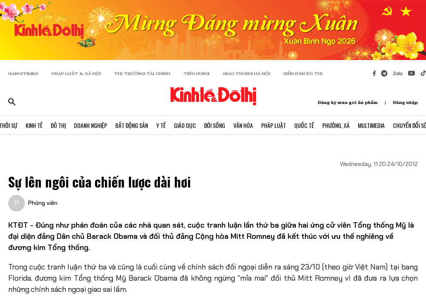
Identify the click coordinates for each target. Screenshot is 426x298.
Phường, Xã (336, 125)
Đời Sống (214, 125)
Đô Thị (58, 125)
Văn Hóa (243, 125)
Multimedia (371, 125)
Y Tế (161, 125)
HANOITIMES (23, 73)
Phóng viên (42, 203)
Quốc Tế (304, 125)
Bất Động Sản (131, 125)
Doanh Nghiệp (90, 125)
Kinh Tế (34, 125)
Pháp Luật (273, 125)
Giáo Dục (185, 125)
